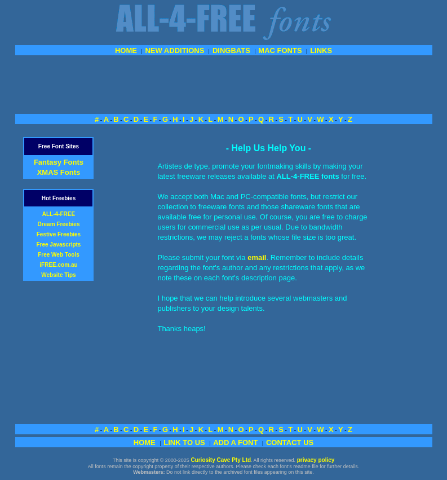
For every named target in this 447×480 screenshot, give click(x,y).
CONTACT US (289, 442)
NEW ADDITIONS (174, 50)
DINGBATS (231, 50)
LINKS (321, 50)
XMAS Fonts (59, 172)
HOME (126, 50)
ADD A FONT (235, 442)
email (256, 257)
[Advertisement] (224, 83)
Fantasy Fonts (58, 162)
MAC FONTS (280, 50)
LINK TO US (184, 442)
